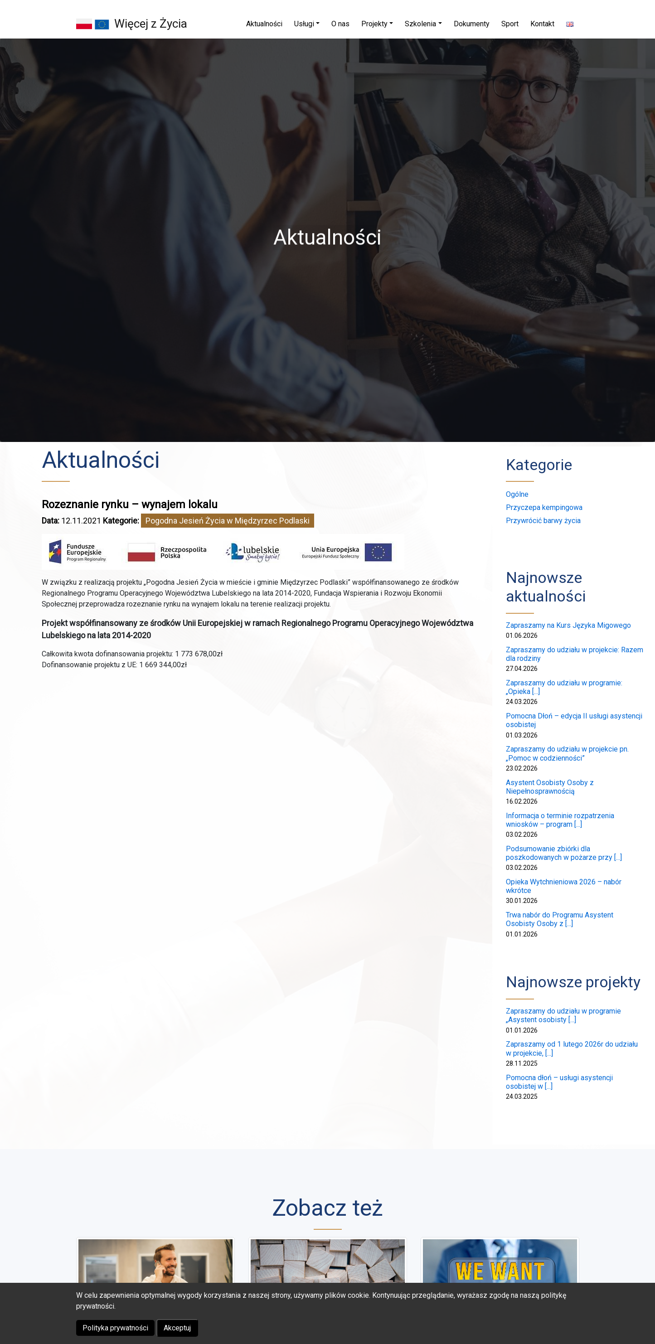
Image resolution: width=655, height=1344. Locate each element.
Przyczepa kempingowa (544, 507)
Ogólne (517, 494)
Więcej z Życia (150, 23)
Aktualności (101, 460)
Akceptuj (177, 1328)
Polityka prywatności (115, 1328)
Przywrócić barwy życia (543, 520)
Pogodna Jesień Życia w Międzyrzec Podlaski (228, 520)
